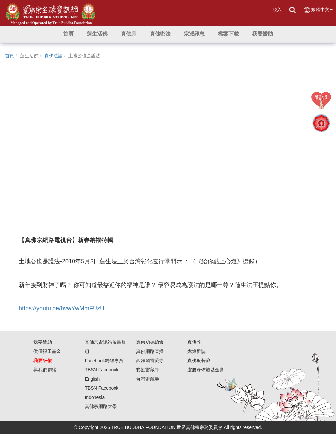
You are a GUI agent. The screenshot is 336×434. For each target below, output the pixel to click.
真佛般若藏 (198, 360)
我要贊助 (42, 342)
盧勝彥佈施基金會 (205, 369)
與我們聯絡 (44, 369)
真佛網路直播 (150, 351)
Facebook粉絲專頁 (104, 360)
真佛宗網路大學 (101, 406)
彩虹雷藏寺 (147, 369)
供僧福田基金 (47, 351)
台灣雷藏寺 (147, 379)
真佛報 (194, 342)
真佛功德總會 (150, 342)
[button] (97, 34)
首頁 (9, 55)
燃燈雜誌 (196, 351)
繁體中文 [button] (318, 10)
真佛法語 (53, 55)
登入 (277, 9)
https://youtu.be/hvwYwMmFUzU (61, 308)
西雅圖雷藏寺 (150, 360)
